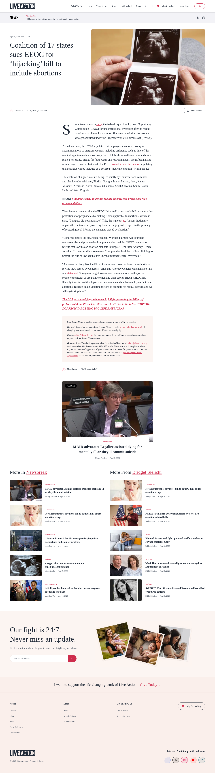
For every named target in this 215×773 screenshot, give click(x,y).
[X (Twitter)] (198, 17)
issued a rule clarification (126, 164)
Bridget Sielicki (147, 472)
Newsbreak (17, 110)
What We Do (76, 6)
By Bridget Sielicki (38, 110)
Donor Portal (184, 6)
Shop (138, 6)
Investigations (70, 716)
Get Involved (126, 6)
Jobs (12, 721)
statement (72, 273)
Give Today (150, 685)
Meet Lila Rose (123, 716)
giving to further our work (131, 327)
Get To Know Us (124, 704)
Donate (13, 710)
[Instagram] (203, 17)
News (113, 6)
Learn (89, 6)
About (13, 704)
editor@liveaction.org (84, 335)
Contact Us (15, 733)
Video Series (101, 6)
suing (99, 124)
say (123, 220)
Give (200, 6)
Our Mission (122, 710)
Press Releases (16, 727)
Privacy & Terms (37, 761)
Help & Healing (166, 6)
